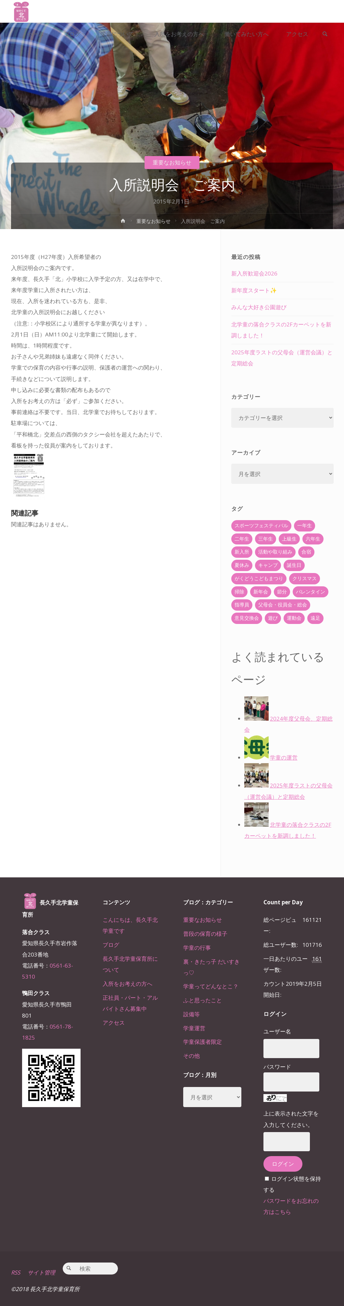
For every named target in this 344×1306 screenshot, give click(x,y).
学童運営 (194, 1028)
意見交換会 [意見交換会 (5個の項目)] (247, 618)
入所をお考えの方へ (127, 983)
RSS (15, 1272)
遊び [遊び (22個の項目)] (273, 618)
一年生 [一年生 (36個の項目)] (304, 525)
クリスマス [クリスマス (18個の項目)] (304, 578)
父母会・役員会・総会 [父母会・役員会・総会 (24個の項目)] (282, 604)
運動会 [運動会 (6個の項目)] (294, 618)
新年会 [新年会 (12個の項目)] (260, 591)
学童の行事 (197, 947)
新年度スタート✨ (254, 290)
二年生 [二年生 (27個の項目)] (242, 538)
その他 (191, 1055)
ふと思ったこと (202, 1000)
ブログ (111, 944)
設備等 (191, 1014)
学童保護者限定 (202, 1041)
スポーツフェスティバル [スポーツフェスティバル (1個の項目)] (261, 525)
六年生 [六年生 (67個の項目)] (313, 538)
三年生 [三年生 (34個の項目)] (265, 538)
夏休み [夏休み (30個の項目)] (242, 565)
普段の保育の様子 (205, 933)
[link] (325, 34)
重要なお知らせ (172, 162)
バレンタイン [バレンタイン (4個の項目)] (310, 591)
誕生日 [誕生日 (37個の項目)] (294, 565)
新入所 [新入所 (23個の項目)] (242, 551)
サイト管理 (42, 1272)
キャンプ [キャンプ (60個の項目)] (268, 565)
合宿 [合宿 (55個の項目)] (306, 551)
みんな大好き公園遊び (259, 307)
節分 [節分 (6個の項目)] (282, 591)
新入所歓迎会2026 (254, 273)
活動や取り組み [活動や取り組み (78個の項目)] (275, 551)
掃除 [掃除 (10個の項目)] (239, 591)
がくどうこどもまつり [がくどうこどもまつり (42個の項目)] (259, 578)
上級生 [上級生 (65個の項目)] (289, 538)
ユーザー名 (277, 1031)
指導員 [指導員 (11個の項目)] (242, 604)
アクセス (114, 1022)
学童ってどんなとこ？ (210, 986)
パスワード (277, 1066)
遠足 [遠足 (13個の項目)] (315, 618)
